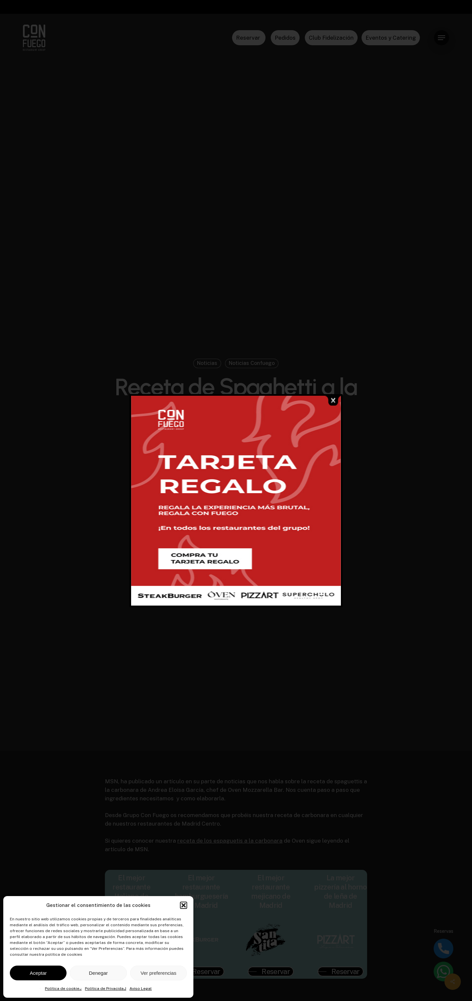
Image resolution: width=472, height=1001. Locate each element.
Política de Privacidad (105, 988)
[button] (183, 905)
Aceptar (38, 973)
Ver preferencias (158, 973)
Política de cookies (63, 988)
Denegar (98, 973)
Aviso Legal (140, 988)
